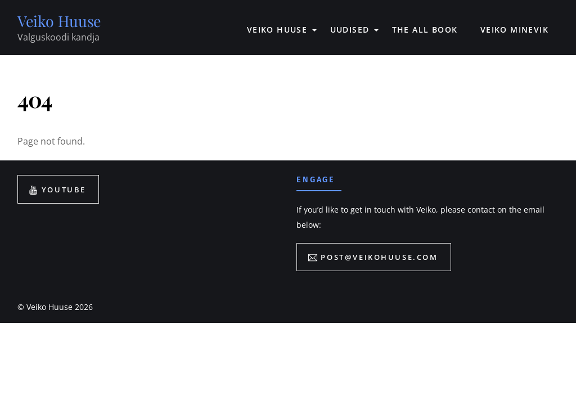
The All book (425, 29)
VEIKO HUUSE (277, 29)
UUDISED (350, 29)
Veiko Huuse (49, 307)
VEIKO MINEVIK (514, 29)
